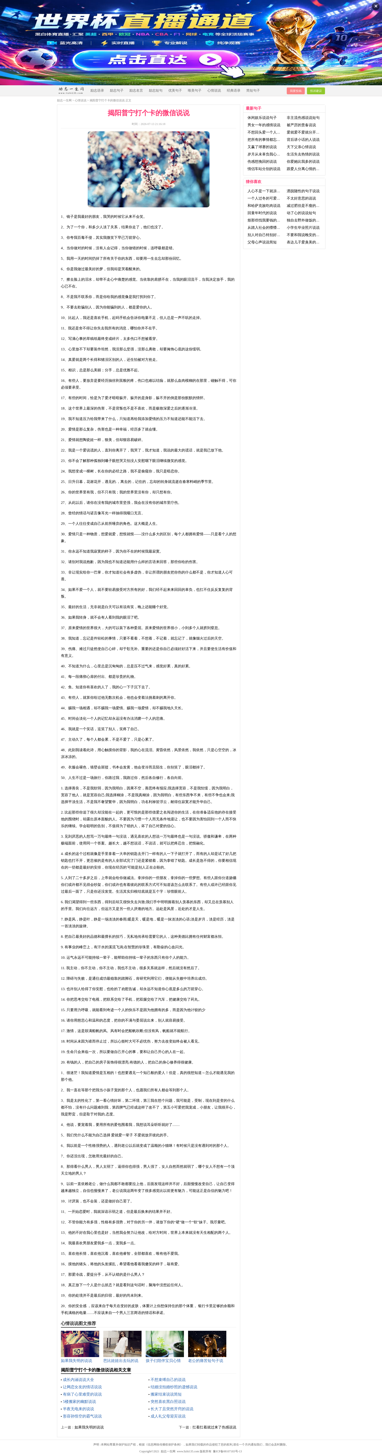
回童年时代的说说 (262, 213)
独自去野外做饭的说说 (305, 220)
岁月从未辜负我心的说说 (268, 154)
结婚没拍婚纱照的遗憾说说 (174, 1387)
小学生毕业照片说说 (303, 228)
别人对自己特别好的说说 (268, 235)
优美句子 (175, 90)
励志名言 (136, 90)
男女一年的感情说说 (264, 125)
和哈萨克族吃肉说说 (264, 206)
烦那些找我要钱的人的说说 (269, 220)
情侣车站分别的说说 (264, 169)
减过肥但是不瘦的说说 (305, 206)
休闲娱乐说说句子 (262, 118)
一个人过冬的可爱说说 (266, 198)
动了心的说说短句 (301, 213)
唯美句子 (194, 90)
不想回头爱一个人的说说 (268, 132)
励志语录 (97, 90)
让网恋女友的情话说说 (82, 1387)
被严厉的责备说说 (301, 125)
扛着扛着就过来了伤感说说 (214, 1427)
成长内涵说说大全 (78, 1380)
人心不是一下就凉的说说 (268, 191)
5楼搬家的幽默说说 (79, 1401)
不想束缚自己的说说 (168, 1380)
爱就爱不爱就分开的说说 (307, 132)
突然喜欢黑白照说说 (168, 1401)
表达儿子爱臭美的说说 (305, 242)
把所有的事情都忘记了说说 (269, 140)
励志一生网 (64, 100)
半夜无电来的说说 (78, 1409)
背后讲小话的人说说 (303, 140)
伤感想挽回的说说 (262, 161)
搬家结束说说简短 (166, 1394)
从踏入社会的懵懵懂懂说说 (269, 228)
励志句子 (117, 90)
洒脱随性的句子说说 (303, 191)
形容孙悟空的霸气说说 (82, 1416)
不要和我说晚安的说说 (305, 235)
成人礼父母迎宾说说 (168, 1416)
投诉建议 (316, 91)
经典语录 (233, 90)
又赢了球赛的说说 (262, 147)
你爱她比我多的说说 (303, 161)
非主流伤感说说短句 (303, 118)
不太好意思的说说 (301, 198)
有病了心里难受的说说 (82, 1394)
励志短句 (155, 90)
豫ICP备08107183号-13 (227, 1451)
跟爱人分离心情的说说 (305, 169)
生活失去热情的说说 (303, 154)
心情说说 (214, 90)
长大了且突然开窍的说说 (172, 1409)
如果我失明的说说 (89, 1427)
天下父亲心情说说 (301, 147)
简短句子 (253, 90)
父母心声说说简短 (262, 242)
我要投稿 (296, 91)
